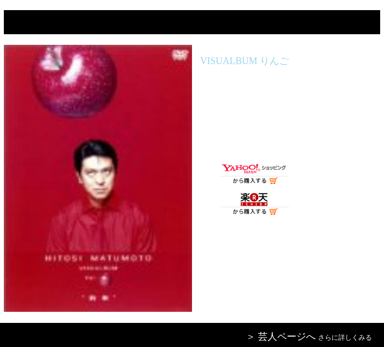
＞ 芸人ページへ (281, 336)
